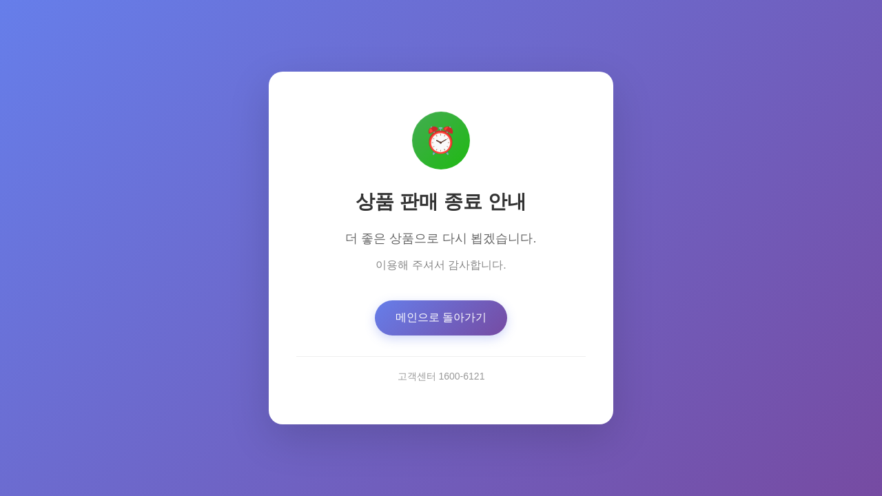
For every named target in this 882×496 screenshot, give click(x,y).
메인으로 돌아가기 (441, 317)
